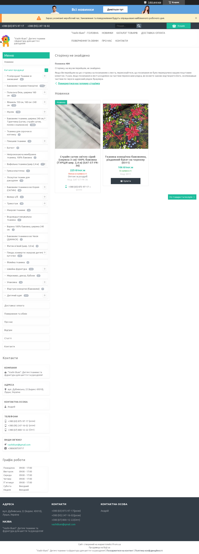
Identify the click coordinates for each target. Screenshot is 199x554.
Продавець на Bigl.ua (99, 547)
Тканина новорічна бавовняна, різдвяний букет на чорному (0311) (125, 159)
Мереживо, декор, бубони (21, 275)
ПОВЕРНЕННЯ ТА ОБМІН (84, 40)
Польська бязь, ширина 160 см (21, 94)
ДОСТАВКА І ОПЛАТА (153, 33)
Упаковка (12, 282)
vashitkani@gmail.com (19, 444)
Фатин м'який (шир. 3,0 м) (20, 246)
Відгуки (8, 330)
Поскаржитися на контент (120, 550)
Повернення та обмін (15, 313)
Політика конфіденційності (149, 550)
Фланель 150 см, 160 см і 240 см (21, 103)
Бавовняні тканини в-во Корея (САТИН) (23, 188)
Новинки (8, 62)
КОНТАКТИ (122, 40)
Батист (11, 147)
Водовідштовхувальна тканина (19, 218)
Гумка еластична (15, 170)
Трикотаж (12, 203)
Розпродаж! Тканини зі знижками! (19, 77)
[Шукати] (138, 26)
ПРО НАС (107, 40)
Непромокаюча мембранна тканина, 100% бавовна (21, 156)
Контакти (9, 346)
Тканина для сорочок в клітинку (19, 133)
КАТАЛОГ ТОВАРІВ (127, 33)
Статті (8, 338)
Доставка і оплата (14, 305)
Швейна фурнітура (17, 269)
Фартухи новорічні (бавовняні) (23, 289)
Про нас (8, 322)
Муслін (10, 112)
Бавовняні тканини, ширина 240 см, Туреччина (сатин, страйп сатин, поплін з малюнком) (25, 121)
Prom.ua (116, 544)
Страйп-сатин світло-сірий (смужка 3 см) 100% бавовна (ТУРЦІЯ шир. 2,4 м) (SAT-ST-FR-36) (78, 161)
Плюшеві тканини (16, 141)
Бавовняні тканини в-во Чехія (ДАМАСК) (22, 238)
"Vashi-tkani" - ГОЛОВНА (84, 33)
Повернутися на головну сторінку (79, 83)
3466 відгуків (154, 2)
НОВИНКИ (107, 33)
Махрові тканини (16, 210)
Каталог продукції (14, 70)
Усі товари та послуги (180, 197)
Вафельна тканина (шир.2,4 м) (23, 164)
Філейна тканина (16, 262)
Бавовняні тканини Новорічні (22, 85)
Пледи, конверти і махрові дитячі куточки (25, 254)
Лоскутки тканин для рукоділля (18, 179)
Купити (127, 181)
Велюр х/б (12, 197)
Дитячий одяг (14, 295)
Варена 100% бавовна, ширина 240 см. (25, 228)
